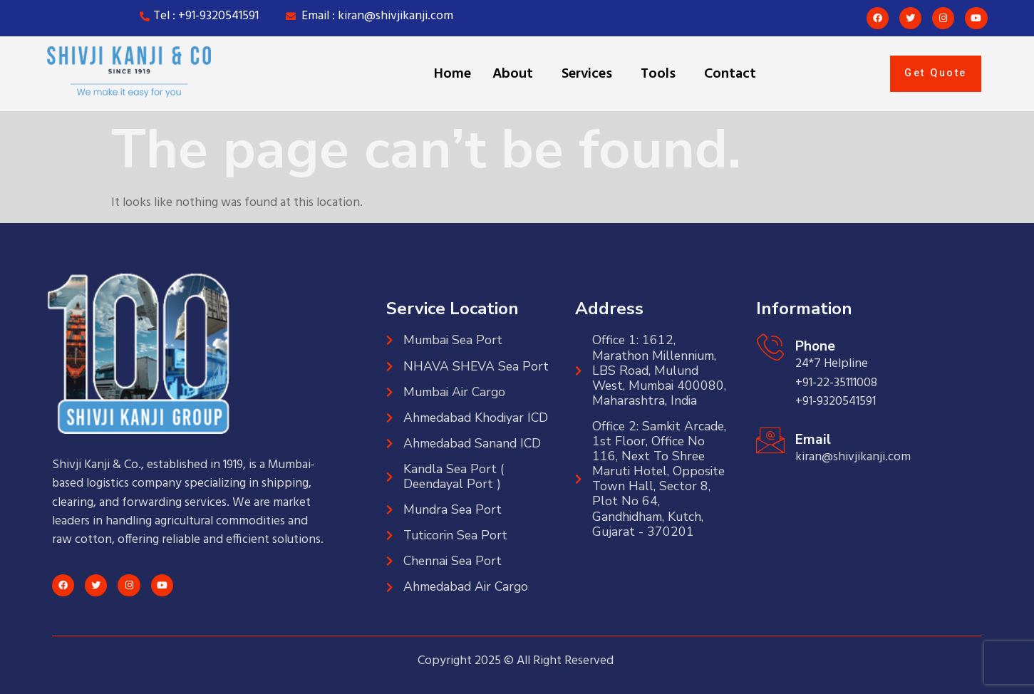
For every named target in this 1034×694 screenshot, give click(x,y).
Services (587, 74)
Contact (730, 74)
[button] (516, 74)
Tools (658, 74)
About (512, 74)
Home (452, 74)
